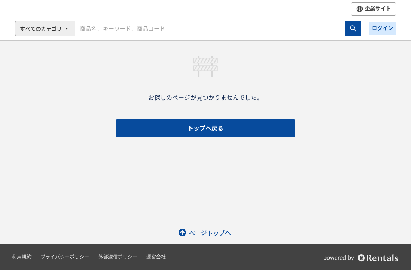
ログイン (382, 28)
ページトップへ (205, 232)
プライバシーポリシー (64, 256)
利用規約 (22, 256)
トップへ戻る (205, 128)
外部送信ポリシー (117, 256)
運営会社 (156, 256)
